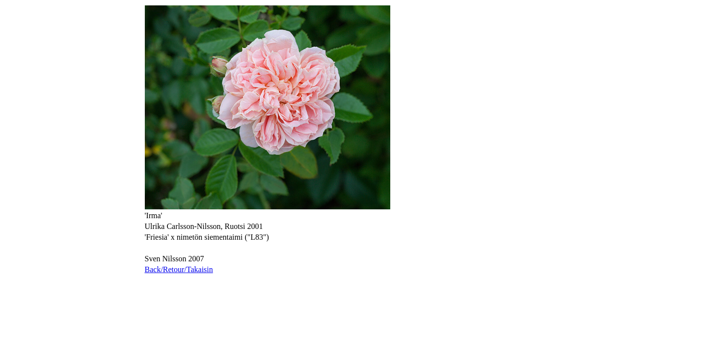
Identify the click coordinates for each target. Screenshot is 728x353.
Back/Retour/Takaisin (179, 269)
